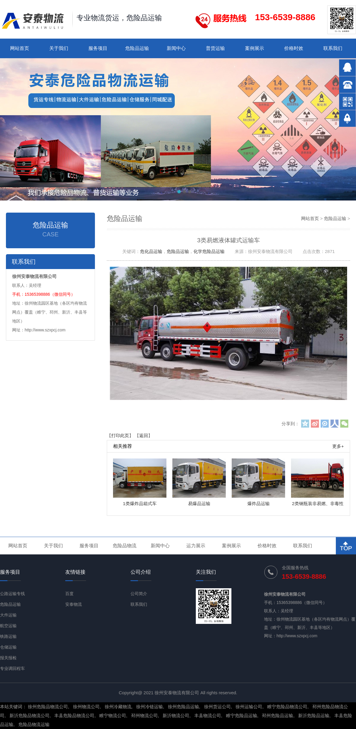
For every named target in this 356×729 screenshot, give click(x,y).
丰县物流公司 (207, 715)
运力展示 (195, 545)
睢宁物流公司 (112, 715)
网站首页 (19, 48)
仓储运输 (8, 647)
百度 (69, 593)
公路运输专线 (12, 593)
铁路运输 (8, 636)
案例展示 (254, 48)
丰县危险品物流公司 (74, 715)
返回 (143, 435)
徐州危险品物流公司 (48, 706)
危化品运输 (151, 251)
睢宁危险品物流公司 (287, 706)
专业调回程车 (12, 668)
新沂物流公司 (176, 715)
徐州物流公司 (86, 706)
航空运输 (8, 625)
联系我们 (332, 48)
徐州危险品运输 (183, 706)
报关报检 (8, 657)
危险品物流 (124, 545)
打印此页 (120, 435)
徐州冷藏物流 (118, 706)
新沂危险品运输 (313, 715)
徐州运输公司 (249, 706)
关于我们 (58, 48)
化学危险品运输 (209, 251)
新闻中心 (176, 48)
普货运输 (215, 48)
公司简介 (139, 593)
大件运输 (8, 615)
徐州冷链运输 (149, 706)
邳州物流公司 (144, 715)
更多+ (338, 446)
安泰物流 (73, 604)
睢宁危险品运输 (241, 715)
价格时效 (293, 48)
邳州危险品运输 (277, 715)
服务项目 (97, 48)
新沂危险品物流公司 (29, 715)
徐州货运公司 (217, 706)
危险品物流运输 (34, 724)
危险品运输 (137, 48)
